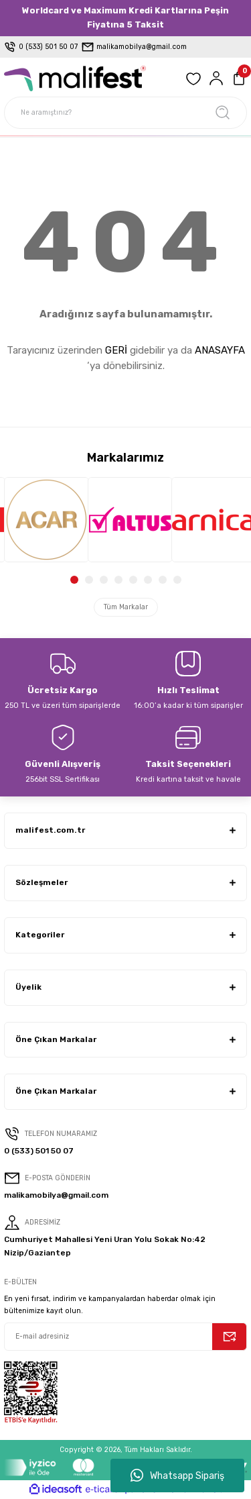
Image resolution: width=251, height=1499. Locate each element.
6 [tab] (148, 580)
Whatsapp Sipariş (177, 1475)
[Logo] (75, 78)
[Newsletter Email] (125, 1337)
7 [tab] (163, 580)
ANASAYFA (220, 350)
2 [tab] (89, 580)
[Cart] (239, 78)
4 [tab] (118, 580)
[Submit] (229, 1337)
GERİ (116, 350)
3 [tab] (104, 580)
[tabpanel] (42, 519)
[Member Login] (216, 78)
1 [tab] (74, 580)
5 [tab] (133, 580)
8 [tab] (177, 580)
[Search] (125, 113)
